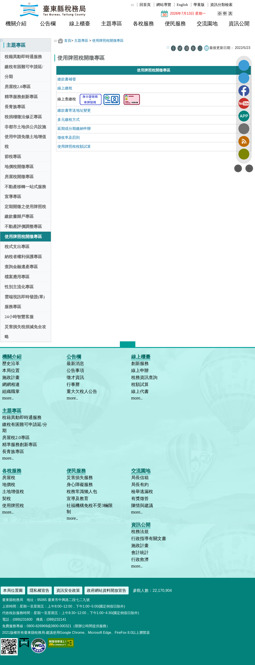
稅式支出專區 (17, 246)
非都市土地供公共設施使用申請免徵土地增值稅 (25, 137)
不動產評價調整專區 (23, 226)
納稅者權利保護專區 (23, 256)
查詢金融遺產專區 (21, 266)
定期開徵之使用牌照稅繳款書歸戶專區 (25, 211)
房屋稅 (8, 477)
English (182, 5)
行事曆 (73, 384)
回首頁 (145, 5)
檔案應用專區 (17, 276)
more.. (8, 398)
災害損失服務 (80, 477)
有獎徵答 (140, 498)
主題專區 (111, 23)
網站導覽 (163, 5)
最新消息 (75, 363)
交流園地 (207, 23)
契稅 (6, 498)
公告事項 (75, 370)
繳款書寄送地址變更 (74, 110)
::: (132, 5)
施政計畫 (11, 377)
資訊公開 (239, 23)
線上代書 (140, 391)
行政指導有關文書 (148, 538)
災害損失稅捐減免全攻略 (25, 332)
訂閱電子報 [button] (243, 154)
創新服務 (140, 363)
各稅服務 (143, 23)
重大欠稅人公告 (82, 391)
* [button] (134, 343)
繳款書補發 (66, 79)
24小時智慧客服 (19, 316)
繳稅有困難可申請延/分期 (24, 71)
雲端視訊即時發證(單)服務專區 (25, 302)
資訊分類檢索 (221, 5)
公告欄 (48, 23)
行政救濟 (140, 559)
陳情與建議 (142, 505)
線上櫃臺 (79, 23)
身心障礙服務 (80, 484)
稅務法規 (140, 531)
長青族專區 (15, 106)
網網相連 (11, 384)
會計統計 (140, 552)
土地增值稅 (13, 491)
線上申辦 (140, 370)
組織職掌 (11, 391)
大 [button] (230, 13)
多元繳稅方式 (68, 120)
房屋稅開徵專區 (19, 176)
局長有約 (140, 484)
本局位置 (11, 370)
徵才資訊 (75, 377)
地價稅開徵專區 (19, 166)
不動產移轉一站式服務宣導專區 (25, 191)
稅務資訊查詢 (144, 377)
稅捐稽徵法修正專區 (23, 117)
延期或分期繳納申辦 (74, 129)
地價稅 (8, 484)
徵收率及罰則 (68, 137)
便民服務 (175, 23)
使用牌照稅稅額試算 (74, 146)
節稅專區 (13, 156)
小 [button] (219, 13)
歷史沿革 (11, 363)
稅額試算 (140, 384)
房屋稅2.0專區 (18, 86)
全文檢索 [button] (243, 128)
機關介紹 (15, 23)
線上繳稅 (64, 88)
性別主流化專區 (19, 287)
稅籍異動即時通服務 (23, 56)
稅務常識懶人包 (82, 491)
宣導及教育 (77, 498)
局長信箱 (140, 477)
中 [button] (225, 13)
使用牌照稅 (13, 505)
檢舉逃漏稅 (142, 491)
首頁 (67, 40)
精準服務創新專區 (21, 96)
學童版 (199, 5)
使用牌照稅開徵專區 (23, 236)
